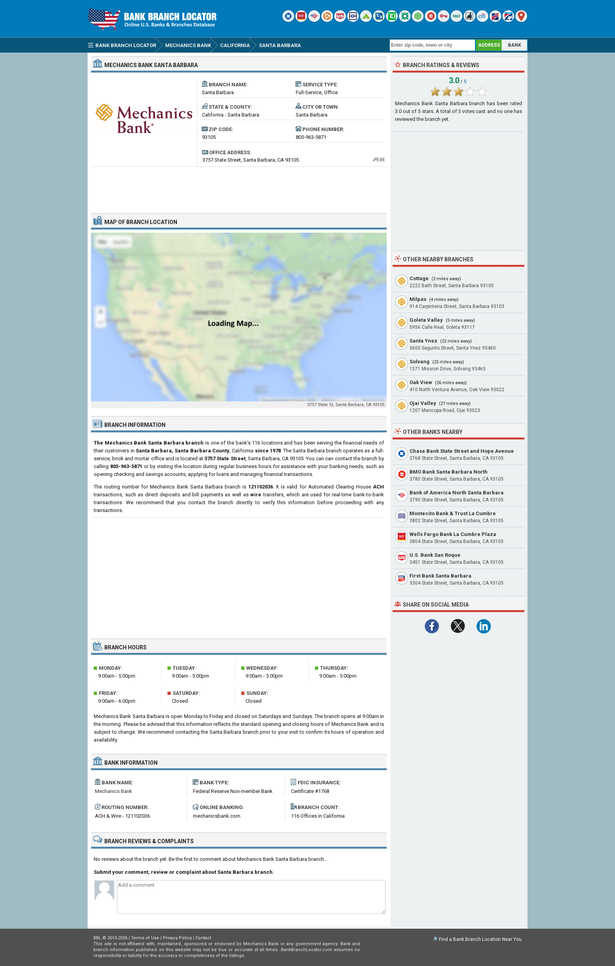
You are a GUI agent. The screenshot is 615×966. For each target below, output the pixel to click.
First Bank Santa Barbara (440, 576)
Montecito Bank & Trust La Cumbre (452, 513)
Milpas (417, 299)
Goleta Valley (426, 320)
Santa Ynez (423, 341)
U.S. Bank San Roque (434, 555)
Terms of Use (145, 937)
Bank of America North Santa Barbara (456, 493)
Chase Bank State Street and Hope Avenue (461, 451)
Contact (203, 937)
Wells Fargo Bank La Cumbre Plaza (452, 534)
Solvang (419, 362)
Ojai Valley (422, 403)
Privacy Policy (177, 937)
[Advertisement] (239, 186)
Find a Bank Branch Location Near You (480, 939)
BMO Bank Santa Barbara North (448, 472)
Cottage (419, 278)
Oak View (420, 382)
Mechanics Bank (113, 791)
